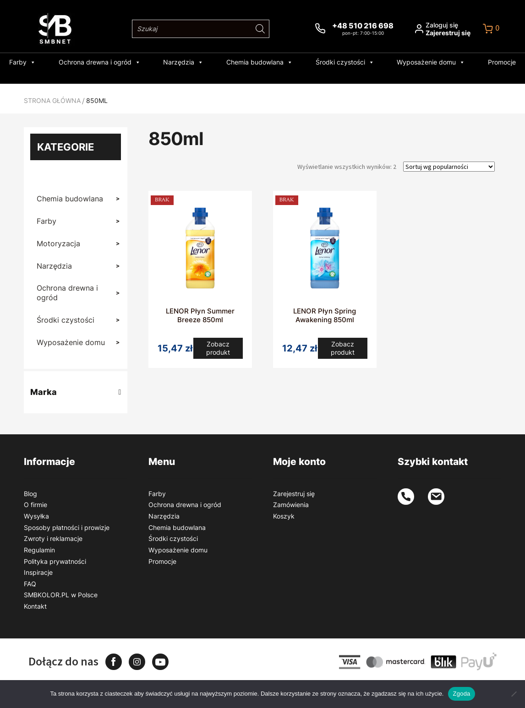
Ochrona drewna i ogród (112, 62)
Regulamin (39, 550)
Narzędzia (190, 62)
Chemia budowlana (259, 62)
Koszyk (284, 516)
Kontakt (35, 606)
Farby (41, 62)
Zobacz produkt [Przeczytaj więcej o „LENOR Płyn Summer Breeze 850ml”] (218, 350)
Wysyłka (36, 516)
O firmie (35, 504)
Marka (75, 392)
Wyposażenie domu (418, 62)
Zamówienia (291, 504)
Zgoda (461, 693)
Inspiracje (38, 572)
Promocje (483, 62)
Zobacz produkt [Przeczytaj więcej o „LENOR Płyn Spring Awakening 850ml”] (343, 350)
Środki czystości (338, 62)
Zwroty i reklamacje (53, 538)
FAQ (30, 584)
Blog (30, 493)
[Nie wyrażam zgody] (513, 693)
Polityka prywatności (55, 561)
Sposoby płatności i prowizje (66, 527)
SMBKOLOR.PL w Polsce (61, 595)
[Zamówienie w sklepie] (449, 167)
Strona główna (52, 100)
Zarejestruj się (294, 493)
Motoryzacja (75, 243)
